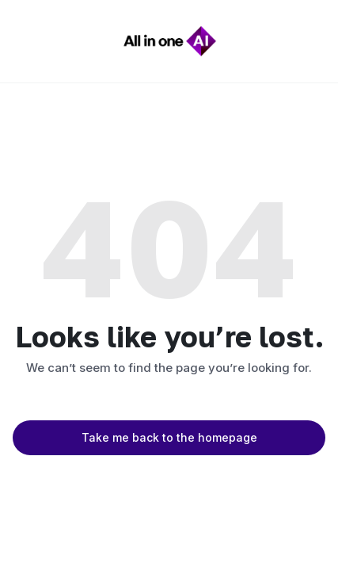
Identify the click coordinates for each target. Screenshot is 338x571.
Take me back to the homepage (169, 437)
